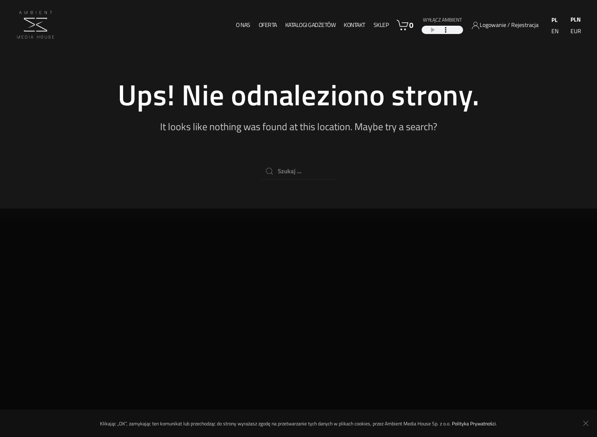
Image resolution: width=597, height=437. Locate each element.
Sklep (381, 24)
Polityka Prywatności (474, 423)
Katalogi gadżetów (310, 24)
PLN (575, 19)
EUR (575, 31)
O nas (243, 24)
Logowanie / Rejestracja (509, 24)
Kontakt (354, 24)
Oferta (268, 24)
